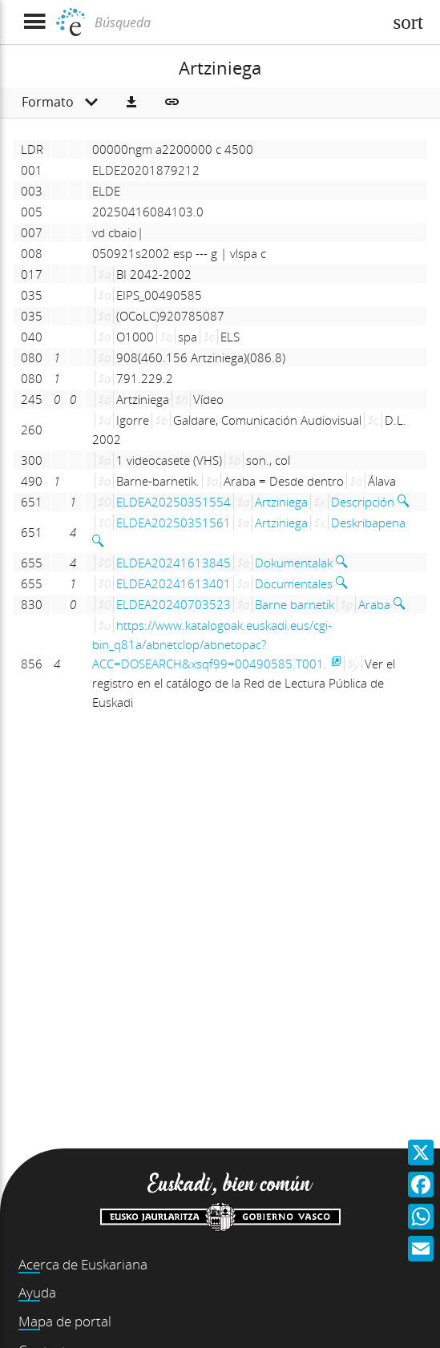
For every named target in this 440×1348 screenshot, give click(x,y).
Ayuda (37, 1292)
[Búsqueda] (237, 22)
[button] (131, 102)
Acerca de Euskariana (82, 1264)
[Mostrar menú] (34, 22)
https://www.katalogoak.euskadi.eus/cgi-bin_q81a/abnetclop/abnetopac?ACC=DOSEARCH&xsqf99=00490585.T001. (212, 644)
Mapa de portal (64, 1321)
